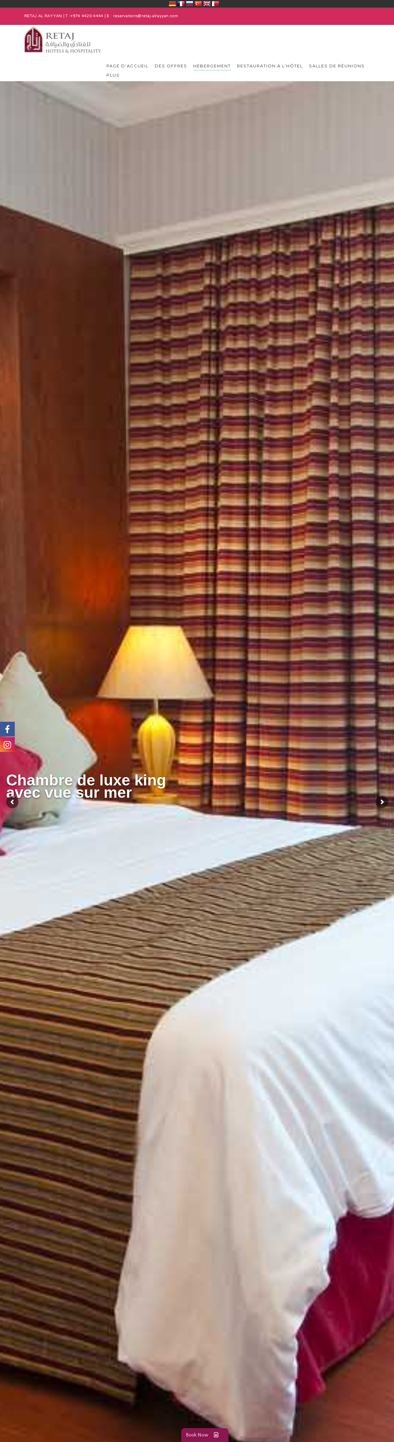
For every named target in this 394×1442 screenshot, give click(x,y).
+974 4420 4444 (86, 16)
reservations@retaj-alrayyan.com (145, 16)
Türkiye (198, 3)
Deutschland (172, 3)
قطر (215, 3)
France (181, 3)
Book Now (205, 1435)
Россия (189, 3)
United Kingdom (207, 3)
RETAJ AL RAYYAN (43, 16)
